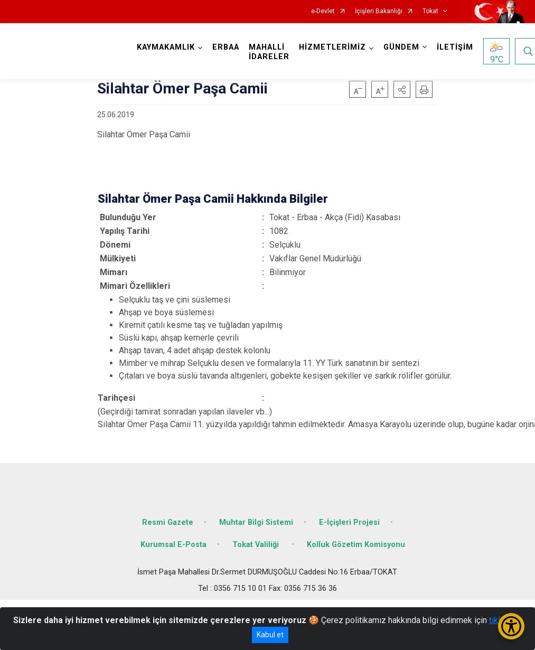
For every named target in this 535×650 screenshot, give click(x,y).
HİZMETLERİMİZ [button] (332, 47)
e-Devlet (323, 11)
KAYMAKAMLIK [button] (166, 47)
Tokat (430, 11)
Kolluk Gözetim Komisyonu (356, 544)
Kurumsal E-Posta (173, 544)
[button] (401, 89)
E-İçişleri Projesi (349, 522)
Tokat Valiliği (256, 544)
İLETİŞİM (455, 47)
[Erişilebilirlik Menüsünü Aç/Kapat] (511, 626)
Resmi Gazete (167, 522)
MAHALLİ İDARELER (269, 52)
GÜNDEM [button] (401, 47)
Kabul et (270, 634)
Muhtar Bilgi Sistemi (256, 522)
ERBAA (225, 47)
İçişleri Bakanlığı (378, 11)
